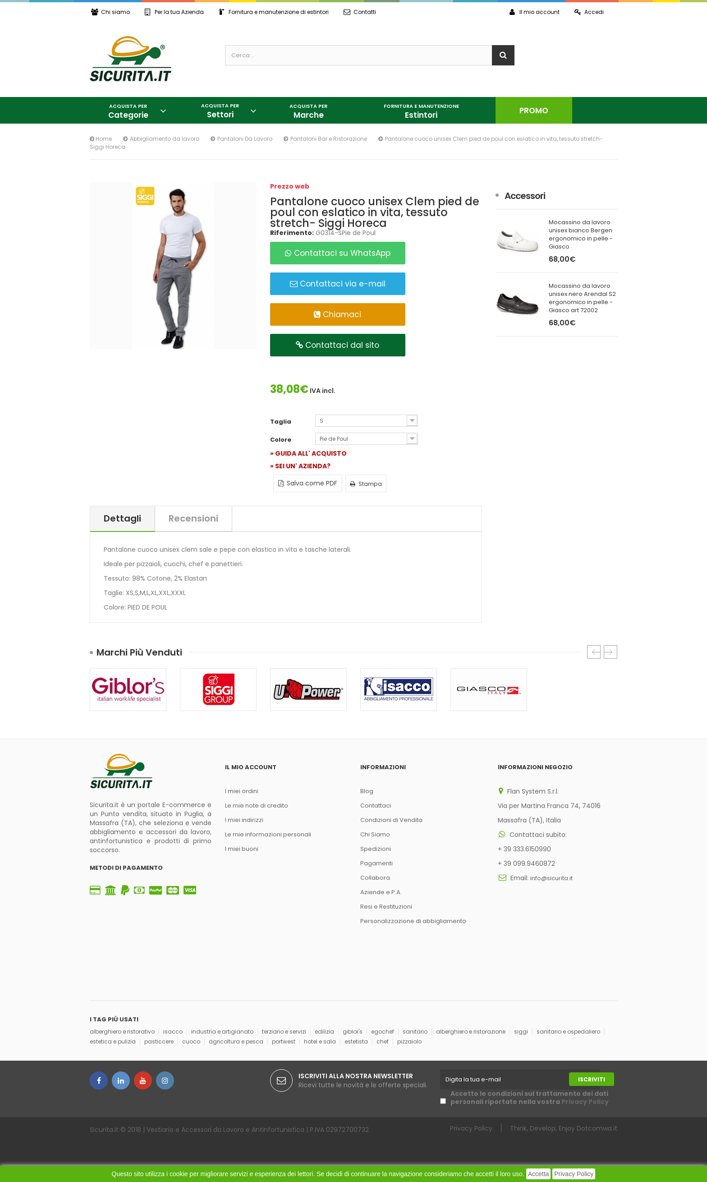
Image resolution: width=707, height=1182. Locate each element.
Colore (281, 440)
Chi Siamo (375, 834)
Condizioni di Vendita (391, 820)
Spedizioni (375, 849)
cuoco (191, 1041)
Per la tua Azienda (174, 11)
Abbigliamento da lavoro (164, 139)
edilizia (324, 1031)
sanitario (415, 1031)
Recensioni (193, 518)
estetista (356, 1041)
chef (382, 1041)
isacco (173, 1031)
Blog (366, 791)
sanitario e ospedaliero (568, 1031)
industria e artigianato (222, 1031)
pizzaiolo (409, 1041)
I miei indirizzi (244, 820)
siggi (521, 1031)
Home (101, 139)
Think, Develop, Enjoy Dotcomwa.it (563, 1128)
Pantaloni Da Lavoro (244, 139)
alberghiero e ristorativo (122, 1031)
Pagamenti (376, 863)
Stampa (366, 484)
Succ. (610, 652)
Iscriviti (591, 1079)
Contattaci (375, 805)
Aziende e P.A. (381, 892)
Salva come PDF (307, 483)
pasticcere (159, 1041)
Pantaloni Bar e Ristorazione (328, 139)
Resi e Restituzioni (386, 906)
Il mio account (535, 11)
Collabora (375, 877)
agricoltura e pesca (236, 1041)
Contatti (360, 11)
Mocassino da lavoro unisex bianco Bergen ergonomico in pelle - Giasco (581, 234)
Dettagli (122, 518)
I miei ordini (241, 791)
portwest (283, 1041)
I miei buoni (241, 849)
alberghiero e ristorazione (470, 1031)
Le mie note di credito (256, 805)
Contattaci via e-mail (338, 283)
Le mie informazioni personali (268, 834)
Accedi (589, 11)
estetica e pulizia (113, 1041)
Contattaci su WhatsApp (337, 253)
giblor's (353, 1031)
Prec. (594, 652)
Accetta (538, 1173)
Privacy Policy (573, 1173)
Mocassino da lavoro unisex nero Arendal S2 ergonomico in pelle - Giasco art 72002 (582, 298)
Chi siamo (110, 11)
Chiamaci (337, 314)
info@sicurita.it (551, 878)
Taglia (281, 422)
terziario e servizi (284, 1031)
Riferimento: (292, 233)
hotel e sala (320, 1041)
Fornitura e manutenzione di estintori (274, 11)
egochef (382, 1031)
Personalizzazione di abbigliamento (413, 921)
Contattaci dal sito (337, 345)
